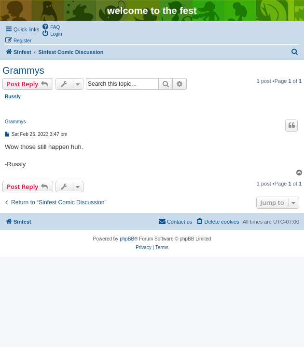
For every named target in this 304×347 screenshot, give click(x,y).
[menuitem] (50, 26)
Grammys (23, 70)
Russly (13, 96)
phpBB (127, 238)
